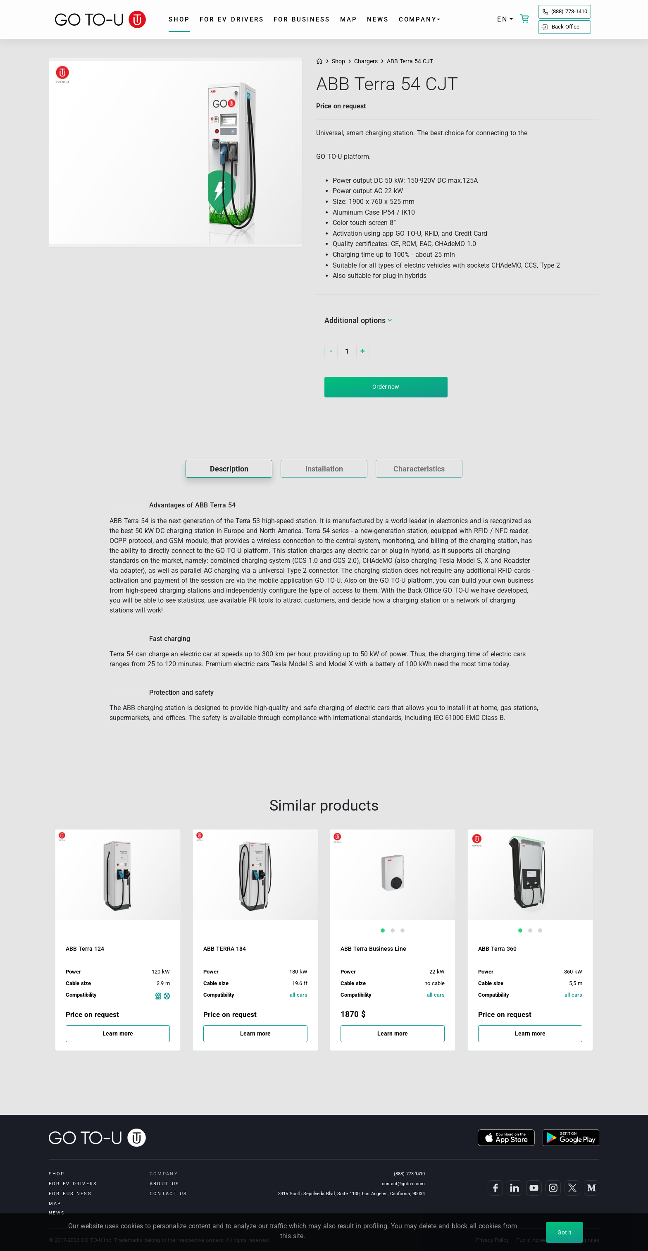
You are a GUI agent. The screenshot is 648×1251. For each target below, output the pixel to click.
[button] (383, 930)
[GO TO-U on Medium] (591, 1188)
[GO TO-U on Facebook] (494, 1188)
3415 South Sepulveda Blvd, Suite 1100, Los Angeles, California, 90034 (351, 1193)
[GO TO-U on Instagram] (552, 1188)
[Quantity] (347, 351)
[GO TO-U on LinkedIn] (513, 1188)
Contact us (169, 1193)
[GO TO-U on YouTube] (533, 1188)
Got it (564, 1232)
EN (502, 19)
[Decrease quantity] (331, 351)
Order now (385, 386)
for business (302, 19)
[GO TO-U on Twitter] (571, 1188)
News (378, 19)
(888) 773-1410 (569, 11)
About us (164, 1183)
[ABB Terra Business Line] (392, 885)
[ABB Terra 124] (117, 885)
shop (179, 19)
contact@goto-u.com (403, 1183)
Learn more (127, 1031)
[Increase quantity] (362, 351)
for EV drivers (232, 19)
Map (348, 19)
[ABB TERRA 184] (255, 885)
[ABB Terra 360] (530, 885)
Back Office (565, 27)
